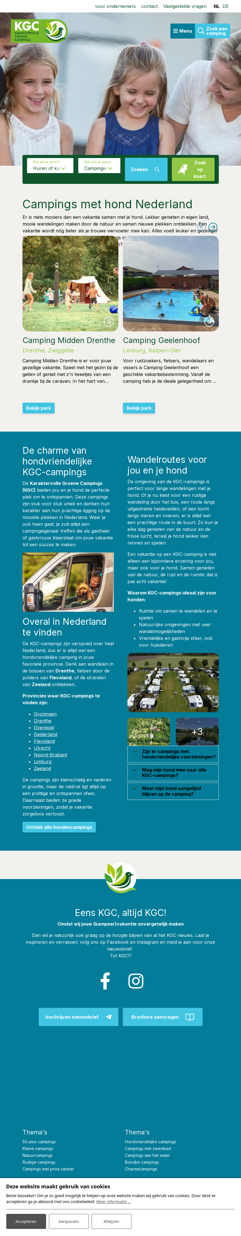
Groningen (45, 714)
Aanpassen (69, 1221)
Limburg (43, 761)
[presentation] (201, 227)
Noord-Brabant (50, 755)
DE (226, 6)
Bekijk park (38, 408)
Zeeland (42, 768)
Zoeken (139, 169)
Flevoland (44, 741)
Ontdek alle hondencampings (59, 827)
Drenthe (43, 721)
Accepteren (26, 1221)
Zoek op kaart (200, 169)
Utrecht (42, 748)
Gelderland (45, 734)
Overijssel (44, 727)
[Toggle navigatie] (182, 31)
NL (217, 6)
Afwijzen (111, 1221)
